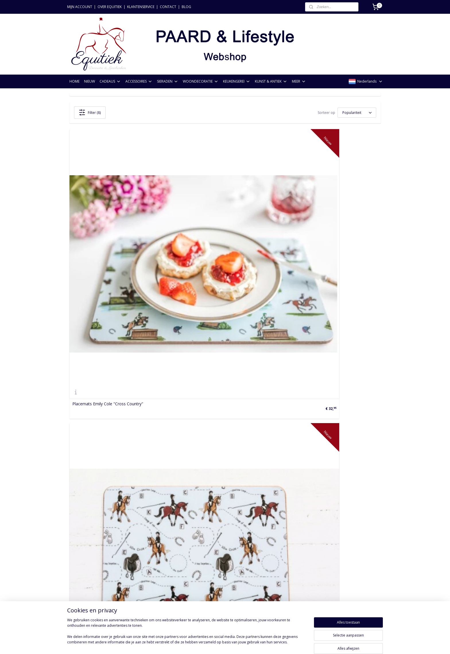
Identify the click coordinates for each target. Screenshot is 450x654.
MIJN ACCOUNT (79, 6)
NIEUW (89, 81)
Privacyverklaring (84, 557)
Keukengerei (144, 564)
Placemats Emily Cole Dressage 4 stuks (214, 235)
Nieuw (138, 531)
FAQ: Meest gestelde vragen (95, 583)
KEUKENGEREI (236, 81)
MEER (299, 81)
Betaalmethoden (85, 551)
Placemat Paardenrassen (200, 360)
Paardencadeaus (148, 538)
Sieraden (141, 551)
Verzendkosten (83, 538)
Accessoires (144, 544)
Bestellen (78, 531)
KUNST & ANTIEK (271, 81)
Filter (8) (90, 112)
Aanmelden (209, 557)
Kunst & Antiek (146, 570)
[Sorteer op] (357, 112)
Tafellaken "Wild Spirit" (93, 486)
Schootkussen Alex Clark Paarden (103, 360)
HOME (74, 81)
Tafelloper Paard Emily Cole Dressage (212, 486)
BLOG (186, 6)
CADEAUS (110, 81)
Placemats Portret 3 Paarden (310, 360)
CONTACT (168, 6)
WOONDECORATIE (200, 81)
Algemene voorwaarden (91, 570)
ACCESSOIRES (138, 81)
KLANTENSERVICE (140, 6)
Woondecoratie (147, 557)
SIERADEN (167, 81)
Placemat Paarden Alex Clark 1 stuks (316, 235)
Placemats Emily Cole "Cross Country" (107, 235)
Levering (77, 564)
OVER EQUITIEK (110, 6)
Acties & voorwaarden (90, 576)
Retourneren (81, 544)
